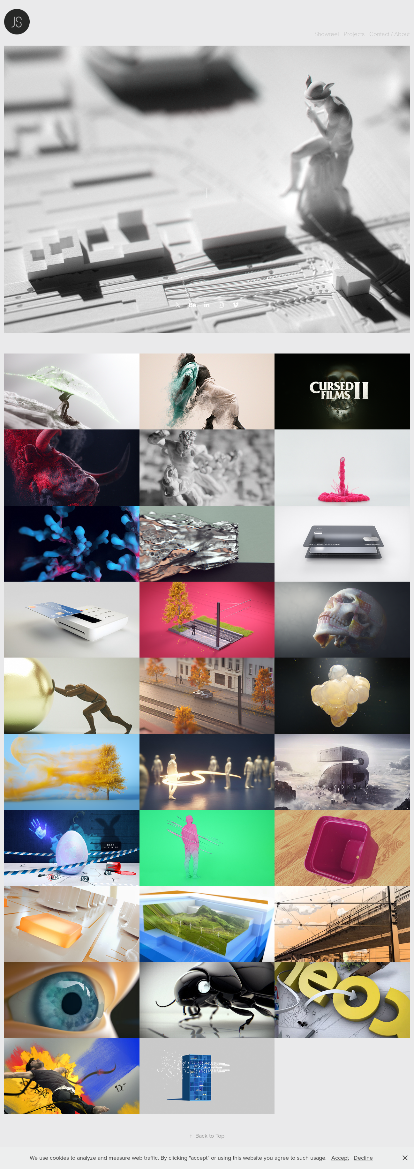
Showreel (326, 33)
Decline (363, 1158)
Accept (340, 1158)
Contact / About (389, 33)
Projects (354, 33)
